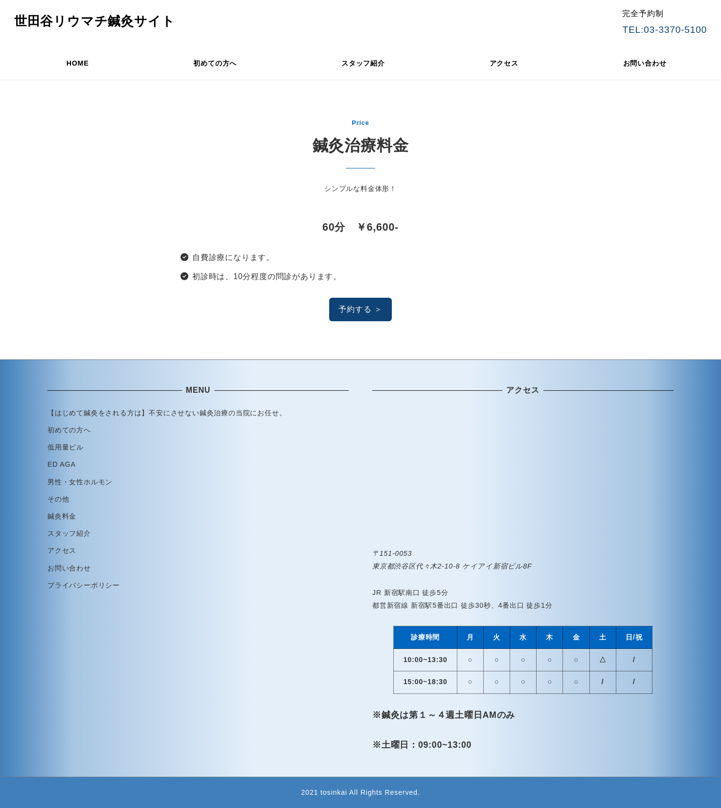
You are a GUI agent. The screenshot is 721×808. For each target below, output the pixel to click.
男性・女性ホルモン (80, 482)
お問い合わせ (69, 568)
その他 (58, 499)
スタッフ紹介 (69, 533)
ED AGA (61, 464)
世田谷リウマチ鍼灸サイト (94, 21)
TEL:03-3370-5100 (664, 29)
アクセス (61, 550)
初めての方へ (69, 430)
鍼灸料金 (61, 516)
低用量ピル (65, 447)
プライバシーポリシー (83, 585)
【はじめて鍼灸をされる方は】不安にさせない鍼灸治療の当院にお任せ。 (166, 413)
